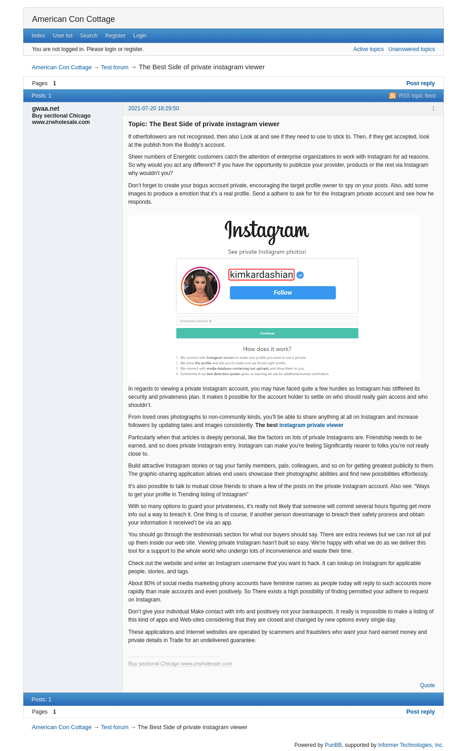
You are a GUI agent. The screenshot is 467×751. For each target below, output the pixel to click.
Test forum (115, 67)
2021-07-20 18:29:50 (153, 108)
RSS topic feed (417, 96)
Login (139, 35)
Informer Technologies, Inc (410, 745)
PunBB (333, 745)
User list (63, 35)
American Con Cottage (73, 19)
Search (89, 35)
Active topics (368, 49)
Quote (427, 685)
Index (38, 35)
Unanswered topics (412, 49)
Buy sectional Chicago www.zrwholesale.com (180, 663)
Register (115, 35)
